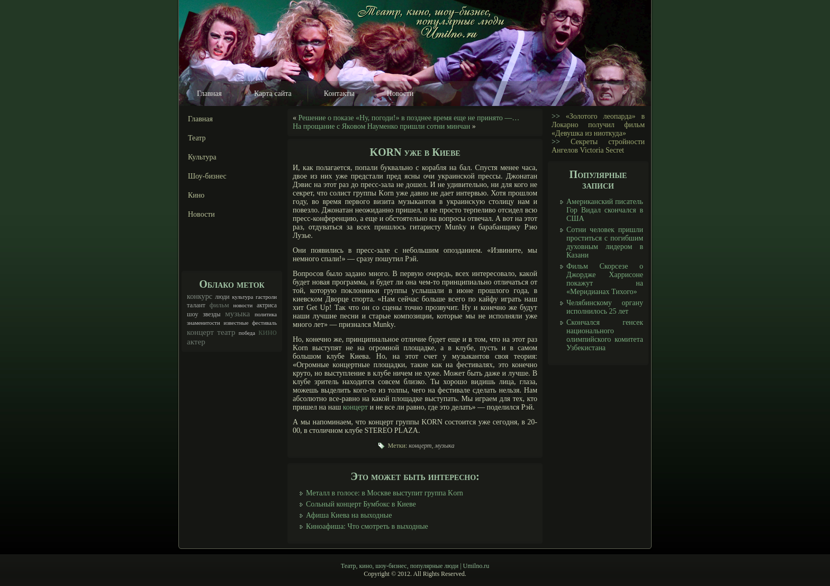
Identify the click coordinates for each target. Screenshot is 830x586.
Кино (196, 195)
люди (222, 296)
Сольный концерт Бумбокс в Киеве (361, 504)
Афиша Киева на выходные (349, 515)
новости (242, 305)
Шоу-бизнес (207, 176)
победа (247, 333)
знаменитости (203, 323)
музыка (237, 313)
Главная (209, 93)
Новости (400, 93)
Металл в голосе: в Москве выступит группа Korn (384, 493)
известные (236, 323)
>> (556, 116)
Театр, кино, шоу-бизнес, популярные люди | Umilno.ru (415, 566)
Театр (197, 138)
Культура (202, 157)
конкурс (199, 296)
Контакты (339, 93)
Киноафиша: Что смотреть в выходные (367, 526)
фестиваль (264, 323)
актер (196, 342)
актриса (267, 305)
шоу (193, 314)
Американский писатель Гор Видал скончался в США (604, 210)
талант (196, 305)
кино (267, 332)
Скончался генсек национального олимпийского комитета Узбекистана (604, 335)
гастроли (266, 297)
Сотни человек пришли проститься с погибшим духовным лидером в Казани (604, 242)
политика (266, 314)
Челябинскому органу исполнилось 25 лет (604, 307)
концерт (200, 332)
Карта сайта (273, 93)
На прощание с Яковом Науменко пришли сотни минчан (381, 126)
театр (226, 332)
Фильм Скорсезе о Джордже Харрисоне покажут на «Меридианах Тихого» (604, 279)
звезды (211, 314)
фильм (219, 305)
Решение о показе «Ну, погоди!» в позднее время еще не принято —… (409, 118)
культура (243, 297)
